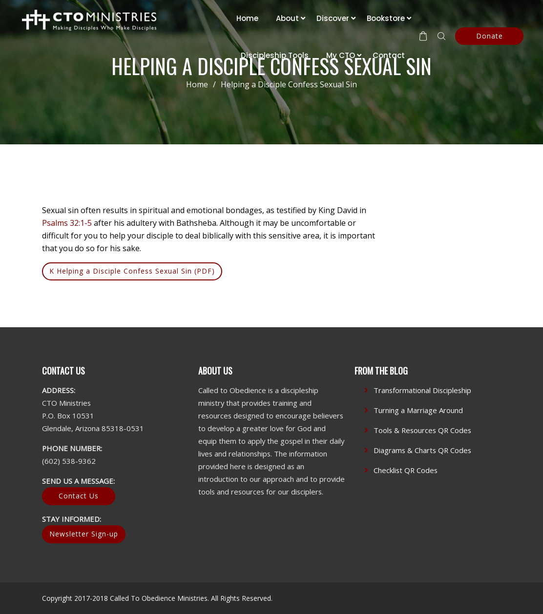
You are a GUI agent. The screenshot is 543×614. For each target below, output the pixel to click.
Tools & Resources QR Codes (422, 430)
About (287, 18)
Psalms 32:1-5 (67, 223)
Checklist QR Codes (406, 470)
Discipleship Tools (275, 55)
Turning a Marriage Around (418, 410)
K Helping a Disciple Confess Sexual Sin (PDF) (132, 271)
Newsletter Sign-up (83, 533)
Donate (489, 35)
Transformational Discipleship (422, 390)
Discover (332, 18)
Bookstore (386, 18)
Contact (389, 55)
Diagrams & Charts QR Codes (422, 450)
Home (247, 18)
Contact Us (79, 495)
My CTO (340, 55)
